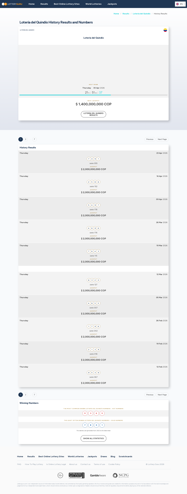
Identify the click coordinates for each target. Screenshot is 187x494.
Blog (113, 456)
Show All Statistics (93, 438)
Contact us (85, 464)
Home (116, 14)
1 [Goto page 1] (20, 139)
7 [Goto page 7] (34, 395)
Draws (104, 456)
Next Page (162, 139)
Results (126, 14)
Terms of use (99, 464)
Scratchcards (125, 456)
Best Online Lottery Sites (67, 4)
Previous (149, 139)
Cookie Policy (114, 464)
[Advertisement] (93, 64)
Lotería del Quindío (141, 14)
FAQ (19, 464)
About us (73, 464)
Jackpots (112, 4)
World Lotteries (93, 4)
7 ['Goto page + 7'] (34, 139)
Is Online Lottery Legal (56, 464)
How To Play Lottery (34, 464)
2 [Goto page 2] (25, 139)
